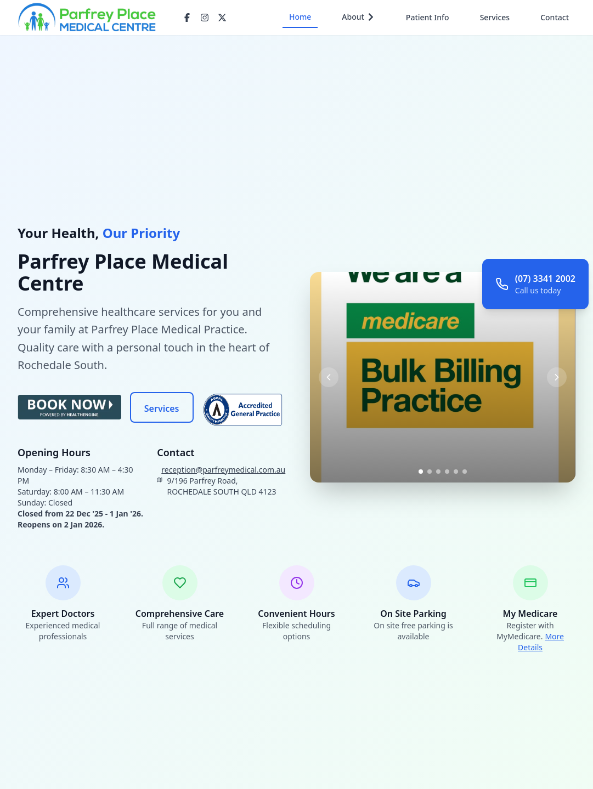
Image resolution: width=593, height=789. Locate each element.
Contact (554, 17)
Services (495, 17)
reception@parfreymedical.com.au (223, 469)
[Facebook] (187, 17)
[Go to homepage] (87, 17)
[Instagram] (204, 17)
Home (300, 17)
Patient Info (427, 17)
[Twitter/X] (222, 17)
